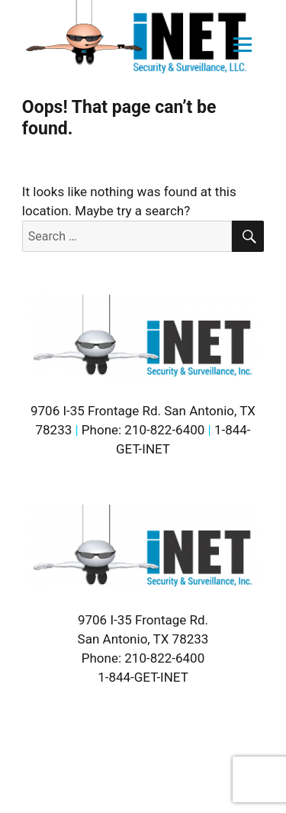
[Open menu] (242, 45)
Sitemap (65, 761)
